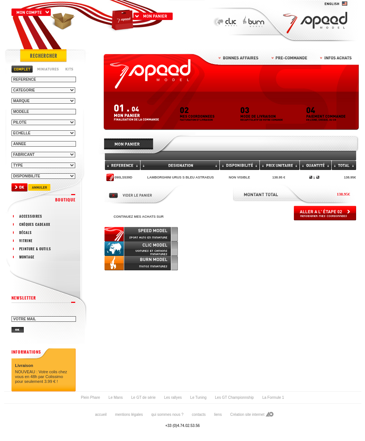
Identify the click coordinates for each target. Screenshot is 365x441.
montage (26, 257)
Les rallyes (173, 397)
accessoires (30, 216)
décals (25, 232)
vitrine (26, 240)
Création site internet (247, 414)
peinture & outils (35, 248)
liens (218, 414)
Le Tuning (198, 397)
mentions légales (129, 414)
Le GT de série (143, 397)
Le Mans (116, 397)
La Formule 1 (273, 397)
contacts (199, 414)
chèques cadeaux (34, 224)
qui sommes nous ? (167, 414)
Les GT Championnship (234, 397)
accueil (101, 414)
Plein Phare (90, 397)
